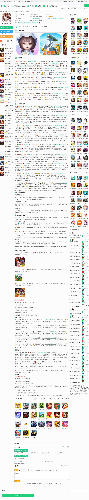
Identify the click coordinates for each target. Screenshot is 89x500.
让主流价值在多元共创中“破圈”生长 (76, 295)
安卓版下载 (6, 27)
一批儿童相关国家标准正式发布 (18, 435)
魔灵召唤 (63, 8)
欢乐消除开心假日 (80, 8)
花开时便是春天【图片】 (26, 435)
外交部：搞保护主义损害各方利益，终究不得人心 (65, 409)
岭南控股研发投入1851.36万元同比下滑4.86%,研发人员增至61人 (76, 311)
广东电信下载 (60, 453)
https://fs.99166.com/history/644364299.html (57, 18)
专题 (45, 6)
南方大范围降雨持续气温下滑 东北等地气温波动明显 (76, 302)
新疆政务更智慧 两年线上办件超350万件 (49, 417)
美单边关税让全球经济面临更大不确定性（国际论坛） (76, 259)
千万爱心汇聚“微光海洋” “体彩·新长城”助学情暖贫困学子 (65, 428)
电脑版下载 (6, 36)
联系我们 (55, 483)
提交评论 (17, 481)
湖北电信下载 (20, 453)
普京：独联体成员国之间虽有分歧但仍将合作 (76, 331)
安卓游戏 (76, 1)
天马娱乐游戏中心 (77, 387)
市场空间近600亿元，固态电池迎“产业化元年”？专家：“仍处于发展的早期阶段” (76, 357)
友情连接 (50, 483)
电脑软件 (38, 6)
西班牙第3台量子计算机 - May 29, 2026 (76, 249)
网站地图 (60, 483)
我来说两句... (41, 476)
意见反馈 (34, 483)
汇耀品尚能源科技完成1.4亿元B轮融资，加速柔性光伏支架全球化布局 (76, 263)
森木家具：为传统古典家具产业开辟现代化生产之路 (76, 299)
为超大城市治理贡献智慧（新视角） (76, 324)
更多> (87, 57)
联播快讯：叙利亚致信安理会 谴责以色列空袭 (76, 335)
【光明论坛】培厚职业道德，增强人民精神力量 (76, 252)
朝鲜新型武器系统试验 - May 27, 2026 (18, 426)
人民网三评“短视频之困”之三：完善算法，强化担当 (76, 375)
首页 (6, 11)
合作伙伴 (44, 483)
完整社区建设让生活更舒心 (49, 407)
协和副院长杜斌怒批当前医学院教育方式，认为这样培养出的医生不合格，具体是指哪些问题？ (76, 266)
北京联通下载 (33, 453)
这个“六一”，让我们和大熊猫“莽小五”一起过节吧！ (76, 284)
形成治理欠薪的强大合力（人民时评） (26, 408)
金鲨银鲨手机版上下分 (78, 393)
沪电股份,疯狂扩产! (74, 339)
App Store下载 (6, 31)
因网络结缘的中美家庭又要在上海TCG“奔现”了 (41, 427)
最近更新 (65, 1)
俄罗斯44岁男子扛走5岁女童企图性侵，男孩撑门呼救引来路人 (33, 419)
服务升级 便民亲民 (74, 364)
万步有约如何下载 (77, 391)
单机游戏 (22, 6)
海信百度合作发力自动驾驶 (76, 281)
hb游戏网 (20, 22)
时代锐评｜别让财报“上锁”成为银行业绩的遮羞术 (76, 317)
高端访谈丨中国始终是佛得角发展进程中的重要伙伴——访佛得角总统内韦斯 (76, 346)
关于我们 (29, 483)
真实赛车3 (68, 8)
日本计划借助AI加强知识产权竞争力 (76, 342)
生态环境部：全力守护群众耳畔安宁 (76, 321)
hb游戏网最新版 (27, 22)
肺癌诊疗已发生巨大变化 (33, 407)
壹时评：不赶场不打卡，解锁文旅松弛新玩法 (76, 368)
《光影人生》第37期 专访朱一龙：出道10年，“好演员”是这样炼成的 (57, 410)
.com (5, 6)
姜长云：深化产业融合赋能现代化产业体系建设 (65, 418)
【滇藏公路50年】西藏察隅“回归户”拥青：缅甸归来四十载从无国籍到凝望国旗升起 (76, 270)
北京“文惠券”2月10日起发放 (76, 291)
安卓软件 (71, 1)
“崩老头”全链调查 (77, 313)
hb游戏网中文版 (35, 22)
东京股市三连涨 (76, 237)
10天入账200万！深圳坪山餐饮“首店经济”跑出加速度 (33, 437)
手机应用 (30, 6)
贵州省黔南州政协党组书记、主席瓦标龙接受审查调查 (41, 419)
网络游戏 (15, 6)
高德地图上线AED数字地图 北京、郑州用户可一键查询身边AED (76, 306)
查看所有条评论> (64, 466)
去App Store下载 (20, 458)
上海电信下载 (46, 453)
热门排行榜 (53, 6)
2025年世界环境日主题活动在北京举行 (18, 408)
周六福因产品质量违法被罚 (76, 360)
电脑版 (81, 1)
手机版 (86, 1)
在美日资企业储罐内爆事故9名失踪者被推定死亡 (76, 353)
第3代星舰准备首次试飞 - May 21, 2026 (76, 288)
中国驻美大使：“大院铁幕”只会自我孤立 (41, 409)
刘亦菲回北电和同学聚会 (75, 235)
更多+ (67, 398)
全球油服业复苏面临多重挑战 (76, 371)
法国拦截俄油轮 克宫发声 (75, 277)
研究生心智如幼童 (74, 241)
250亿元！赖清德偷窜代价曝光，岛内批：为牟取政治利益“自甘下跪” (76, 273)
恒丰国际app (73, 385)
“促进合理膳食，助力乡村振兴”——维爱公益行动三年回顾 (49, 428)
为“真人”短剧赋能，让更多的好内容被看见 (76, 245)
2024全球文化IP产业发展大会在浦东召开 (76, 382)
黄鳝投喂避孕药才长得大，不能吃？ (57, 426)
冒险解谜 (15, 11)
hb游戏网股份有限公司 (38, 18)
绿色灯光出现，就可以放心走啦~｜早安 (18, 418)
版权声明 (39, 483)
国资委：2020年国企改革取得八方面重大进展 (76, 256)
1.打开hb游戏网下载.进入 (31, 61)
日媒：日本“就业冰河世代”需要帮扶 (26, 426)
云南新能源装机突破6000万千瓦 (57, 417)
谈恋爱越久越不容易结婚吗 (76, 378)
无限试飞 (73, 8)
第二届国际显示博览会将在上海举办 (76, 328)
